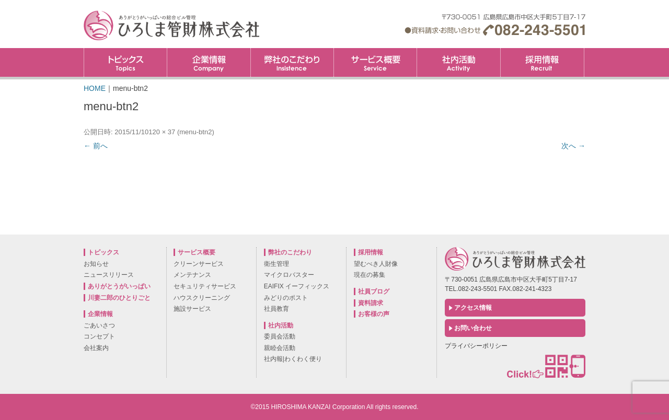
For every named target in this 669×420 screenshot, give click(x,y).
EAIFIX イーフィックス (296, 286)
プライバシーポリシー (476, 345)
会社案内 (96, 348)
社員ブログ (373, 291)
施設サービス (192, 308)
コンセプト (99, 336)
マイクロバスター (289, 274)
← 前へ (96, 146)
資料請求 (370, 303)
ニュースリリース (109, 274)
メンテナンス (192, 274)
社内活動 (458, 62)
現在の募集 (369, 274)
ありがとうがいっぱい (119, 286)
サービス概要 (375, 62)
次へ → (573, 146)
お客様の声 (373, 314)
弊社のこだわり (292, 62)
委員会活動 (279, 336)
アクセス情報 (473, 307)
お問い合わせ (473, 328)
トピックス (125, 62)
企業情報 (208, 62)
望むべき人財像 (376, 263)
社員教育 (276, 308)
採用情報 (370, 252)
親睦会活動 (279, 348)
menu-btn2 (195, 132)
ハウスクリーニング (202, 297)
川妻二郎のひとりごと (119, 297)
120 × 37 (161, 132)
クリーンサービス (199, 263)
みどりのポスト (286, 297)
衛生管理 (276, 263)
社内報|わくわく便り (293, 359)
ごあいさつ (99, 325)
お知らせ (96, 263)
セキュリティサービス (205, 286)
